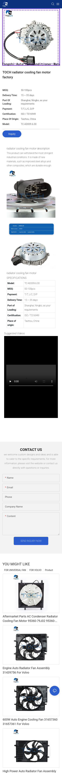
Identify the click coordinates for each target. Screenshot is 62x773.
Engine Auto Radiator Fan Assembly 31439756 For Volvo (26, 670)
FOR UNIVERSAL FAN (15, 570)
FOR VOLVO (35, 570)
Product (49, 570)
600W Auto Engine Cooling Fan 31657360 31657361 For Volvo (30, 722)
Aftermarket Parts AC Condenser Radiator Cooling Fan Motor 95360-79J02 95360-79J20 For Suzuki (30, 619)
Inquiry (11, 134)
